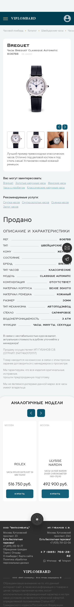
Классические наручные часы (46, 187)
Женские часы (57, 183)
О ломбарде (10, 556)
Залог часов (10, 207)
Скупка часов (11, 202)
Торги (6, 553)
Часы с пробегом (14, 187)
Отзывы (16, 553)
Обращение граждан (15, 549)
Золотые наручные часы (30, 183)
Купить (20, 493)
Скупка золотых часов (35, 202)
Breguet (18, 44)
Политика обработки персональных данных (16, 561)
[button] (59, 127)
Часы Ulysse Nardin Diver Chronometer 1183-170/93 (55, 474)
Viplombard (23, 18)
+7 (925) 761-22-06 (60, 543)
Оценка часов (60, 202)
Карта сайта (26, 556)
